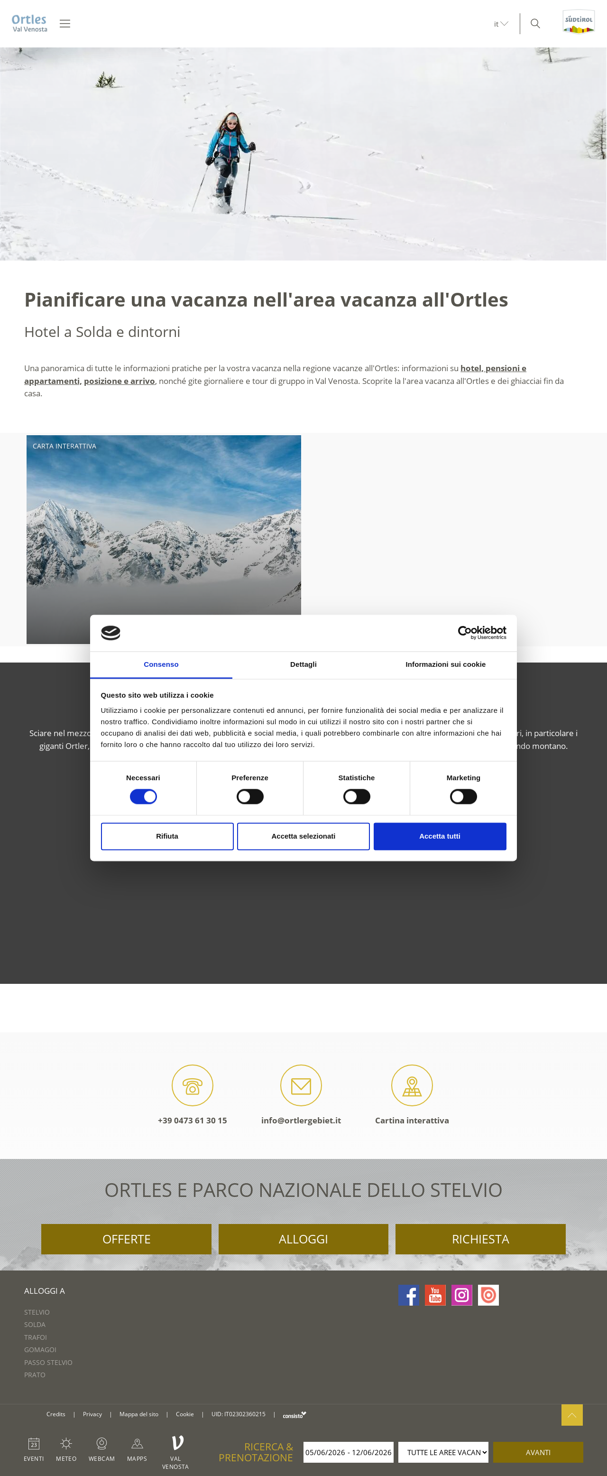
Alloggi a (44, 1290)
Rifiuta (167, 836)
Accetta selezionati (303, 836)
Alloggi (303, 1239)
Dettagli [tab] (303, 664)
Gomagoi (40, 1349)
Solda (35, 1324)
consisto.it (294, 1414)
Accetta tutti (439, 836)
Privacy (92, 1414)
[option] (303, 154)
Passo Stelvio (48, 1362)
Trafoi (35, 1337)
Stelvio (37, 1312)
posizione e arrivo (119, 380)
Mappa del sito (139, 1414)
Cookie (185, 1414)
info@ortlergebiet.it (301, 1095)
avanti (538, 1452)
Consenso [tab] (161, 664)
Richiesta (480, 1239)
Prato (35, 1374)
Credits (55, 1414)
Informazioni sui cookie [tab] (446, 664)
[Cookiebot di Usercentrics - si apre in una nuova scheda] (464, 633)
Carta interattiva (64, 445)
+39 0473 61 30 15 (192, 1095)
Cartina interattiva (412, 1095)
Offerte (126, 1239)
